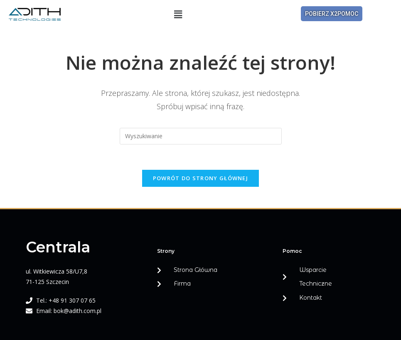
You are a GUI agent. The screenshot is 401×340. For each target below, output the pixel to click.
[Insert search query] (201, 136)
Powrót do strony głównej (200, 178)
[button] (178, 14)
